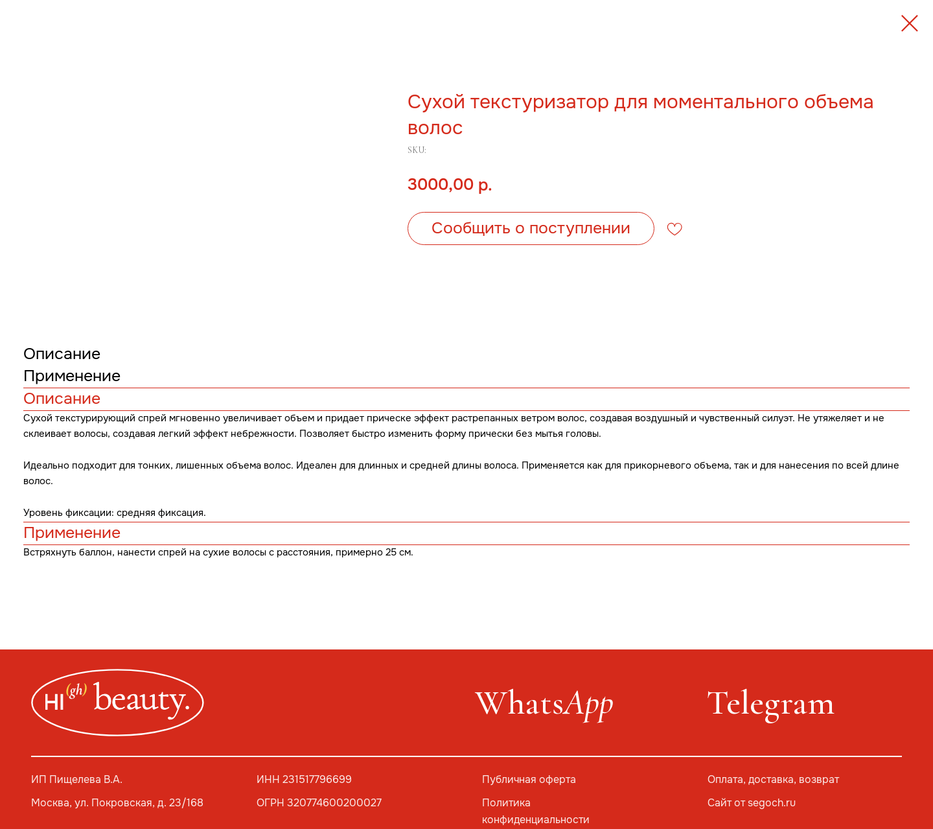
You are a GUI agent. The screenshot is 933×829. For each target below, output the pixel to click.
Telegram (770, 702)
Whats (544, 702)
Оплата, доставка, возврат (773, 779)
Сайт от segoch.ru (752, 803)
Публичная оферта (529, 779)
